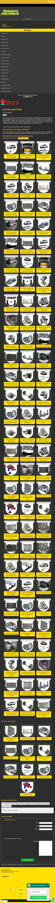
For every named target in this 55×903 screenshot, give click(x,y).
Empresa (21, 889)
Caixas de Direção (5, 42)
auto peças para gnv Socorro (11, 633)
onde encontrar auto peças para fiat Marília (27, 289)
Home (10, 889)
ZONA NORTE (14, 803)
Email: (44, 826)
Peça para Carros (4, 66)
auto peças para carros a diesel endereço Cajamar (27, 270)
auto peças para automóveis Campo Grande (43, 459)
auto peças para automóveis (10, 757)
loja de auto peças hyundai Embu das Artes (44, 384)
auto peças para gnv (44, 738)
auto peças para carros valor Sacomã (43, 693)
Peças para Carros (5, 72)
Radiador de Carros (5, 79)
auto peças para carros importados (11, 739)
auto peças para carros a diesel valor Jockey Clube (43, 517)
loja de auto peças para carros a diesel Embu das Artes (27, 614)
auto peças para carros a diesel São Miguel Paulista (27, 535)
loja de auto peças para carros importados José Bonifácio (11, 674)
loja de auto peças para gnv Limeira (44, 270)
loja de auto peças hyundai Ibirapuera (27, 517)
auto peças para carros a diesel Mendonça (43, 613)
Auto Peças (3, 36)
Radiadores (3, 82)
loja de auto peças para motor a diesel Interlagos (11, 233)
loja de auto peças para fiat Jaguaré (11, 478)
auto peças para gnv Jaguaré (43, 495)
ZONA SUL (24, 803)
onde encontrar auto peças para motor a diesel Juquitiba (11, 613)
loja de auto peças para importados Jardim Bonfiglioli (27, 654)
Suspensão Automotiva (6, 85)
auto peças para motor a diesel (44, 758)
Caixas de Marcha (4, 45)
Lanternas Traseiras (5, 57)
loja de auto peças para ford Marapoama (27, 195)
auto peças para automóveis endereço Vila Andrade (27, 459)
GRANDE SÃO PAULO (31, 803)
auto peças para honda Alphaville (11, 556)
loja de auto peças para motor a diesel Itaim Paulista (11, 270)
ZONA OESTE (19, 803)
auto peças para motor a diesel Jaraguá (11, 403)
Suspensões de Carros (5, 88)
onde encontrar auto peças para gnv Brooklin (44, 233)
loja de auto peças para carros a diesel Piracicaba (27, 346)
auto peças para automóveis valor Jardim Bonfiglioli (43, 535)
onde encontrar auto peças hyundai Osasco (44, 251)
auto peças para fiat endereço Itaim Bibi (11, 156)
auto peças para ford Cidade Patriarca (27, 574)
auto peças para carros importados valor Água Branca (27, 497)
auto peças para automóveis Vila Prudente (43, 309)
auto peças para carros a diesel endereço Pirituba (43, 654)
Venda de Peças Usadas (6, 91)
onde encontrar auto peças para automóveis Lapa (27, 214)
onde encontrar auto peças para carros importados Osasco (44, 157)
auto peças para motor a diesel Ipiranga (11, 440)
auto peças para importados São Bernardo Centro (27, 328)
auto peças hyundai (27, 777)
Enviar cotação (27, 859)
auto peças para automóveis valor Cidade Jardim (43, 556)
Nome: (44, 823)
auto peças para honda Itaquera (11, 365)
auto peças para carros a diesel (27, 758)
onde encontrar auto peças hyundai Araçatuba (11, 713)
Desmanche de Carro (5, 48)
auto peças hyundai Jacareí (44, 346)
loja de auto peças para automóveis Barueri (11, 574)
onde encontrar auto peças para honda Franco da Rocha (27, 440)
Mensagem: (42, 848)
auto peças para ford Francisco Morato (11, 593)
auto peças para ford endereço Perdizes (11, 176)
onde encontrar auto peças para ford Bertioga (44, 195)
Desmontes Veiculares (5, 54)
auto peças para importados (10, 777)
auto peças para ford (27, 738)
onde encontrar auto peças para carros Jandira (11, 195)
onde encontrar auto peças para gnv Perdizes (11, 289)
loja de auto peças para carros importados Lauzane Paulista (44, 290)
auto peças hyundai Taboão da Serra (27, 176)
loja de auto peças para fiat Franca (11, 517)
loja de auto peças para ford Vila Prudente (43, 328)
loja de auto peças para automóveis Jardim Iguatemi (43, 440)
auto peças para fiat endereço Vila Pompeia (44, 574)
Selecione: (3, 803)
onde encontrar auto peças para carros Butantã (27, 233)
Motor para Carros (4, 60)
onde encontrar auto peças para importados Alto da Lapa (11, 384)
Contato (21, 893)
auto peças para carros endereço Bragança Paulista (27, 556)
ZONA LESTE (8, 803)
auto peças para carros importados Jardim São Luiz (11, 346)
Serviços (27, 30)
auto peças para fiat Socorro (43, 592)
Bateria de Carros (4, 39)
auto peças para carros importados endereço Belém (43, 176)
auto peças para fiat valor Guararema (11, 459)
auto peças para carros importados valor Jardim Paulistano (43, 635)
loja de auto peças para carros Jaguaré (11, 496)
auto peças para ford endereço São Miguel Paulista (27, 251)
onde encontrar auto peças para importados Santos (44, 214)
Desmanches (4, 51)
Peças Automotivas (5, 69)
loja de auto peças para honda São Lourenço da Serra (11, 654)
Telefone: (43, 829)
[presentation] (13, 834)
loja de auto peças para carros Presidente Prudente (11, 421)
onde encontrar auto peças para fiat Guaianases (11, 309)
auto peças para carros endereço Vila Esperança (27, 693)
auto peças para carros (44, 777)
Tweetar (5, 115)
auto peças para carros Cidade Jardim (44, 673)
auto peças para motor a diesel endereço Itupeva (27, 403)
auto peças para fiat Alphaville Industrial (43, 365)
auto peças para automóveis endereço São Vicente (11, 251)
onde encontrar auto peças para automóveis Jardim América (11, 694)
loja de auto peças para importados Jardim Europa (11, 214)
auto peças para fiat (27, 794)
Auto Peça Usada (4, 33)
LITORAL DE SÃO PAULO (45, 803)
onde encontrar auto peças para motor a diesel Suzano (44, 478)
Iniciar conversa (38, 897)
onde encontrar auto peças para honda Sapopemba (27, 384)
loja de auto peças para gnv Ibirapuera (27, 156)
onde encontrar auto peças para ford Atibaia (27, 309)
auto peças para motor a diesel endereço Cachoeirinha (27, 713)
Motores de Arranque (5, 63)
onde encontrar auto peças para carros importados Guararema (27, 594)
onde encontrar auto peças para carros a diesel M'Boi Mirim (11, 536)
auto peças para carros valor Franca (43, 421)
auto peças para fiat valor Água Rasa (27, 634)
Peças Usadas (4, 76)
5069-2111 (29, 19)
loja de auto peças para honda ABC (27, 478)
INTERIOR (37, 803)
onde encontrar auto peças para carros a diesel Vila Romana (44, 714)
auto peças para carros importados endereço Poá (27, 365)
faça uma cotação (23, 138)
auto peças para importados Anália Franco (27, 421)
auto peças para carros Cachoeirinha (11, 328)
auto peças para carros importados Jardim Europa (44, 403)
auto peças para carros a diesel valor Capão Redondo (27, 673)
